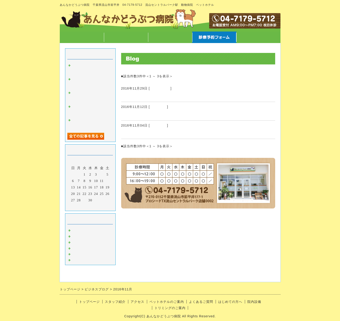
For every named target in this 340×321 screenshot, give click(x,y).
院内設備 (254, 302)
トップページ (81, 37)
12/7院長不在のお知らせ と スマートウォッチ (90, 95)
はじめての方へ (230, 302)
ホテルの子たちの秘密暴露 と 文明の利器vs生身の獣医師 (90, 109)
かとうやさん (134, 96)
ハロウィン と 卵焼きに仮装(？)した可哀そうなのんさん (90, 123)
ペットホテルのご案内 (166, 302)
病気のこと (81, 241)
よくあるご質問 (201, 302)
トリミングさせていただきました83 (156, 133)
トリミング (158, 107)
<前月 (80, 206)
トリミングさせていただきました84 (156, 115)
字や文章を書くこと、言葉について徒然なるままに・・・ (90, 68)
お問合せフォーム (258, 37)
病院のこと (81, 229)
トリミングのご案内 (170, 308)
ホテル (77, 253)
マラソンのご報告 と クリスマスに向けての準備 (92, 82)
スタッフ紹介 (126, 37)
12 (107, 181)
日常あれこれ (160, 88)
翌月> (99, 206)
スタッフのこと (85, 235)
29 (84, 200)
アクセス (170, 37)
